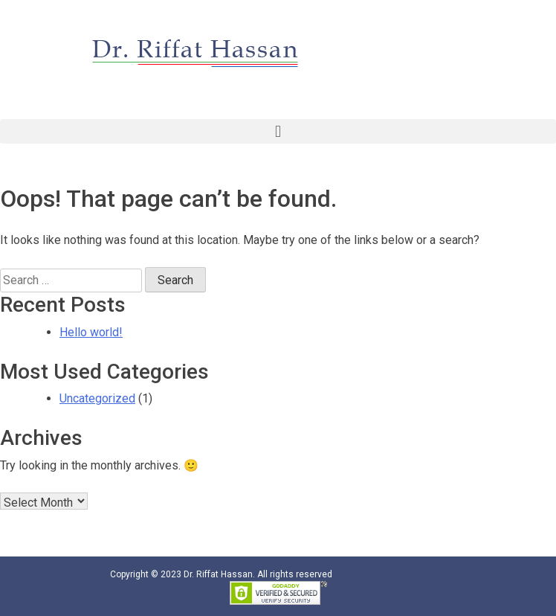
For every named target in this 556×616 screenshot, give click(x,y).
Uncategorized (97, 398)
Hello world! (91, 332)
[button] (278, 131)
